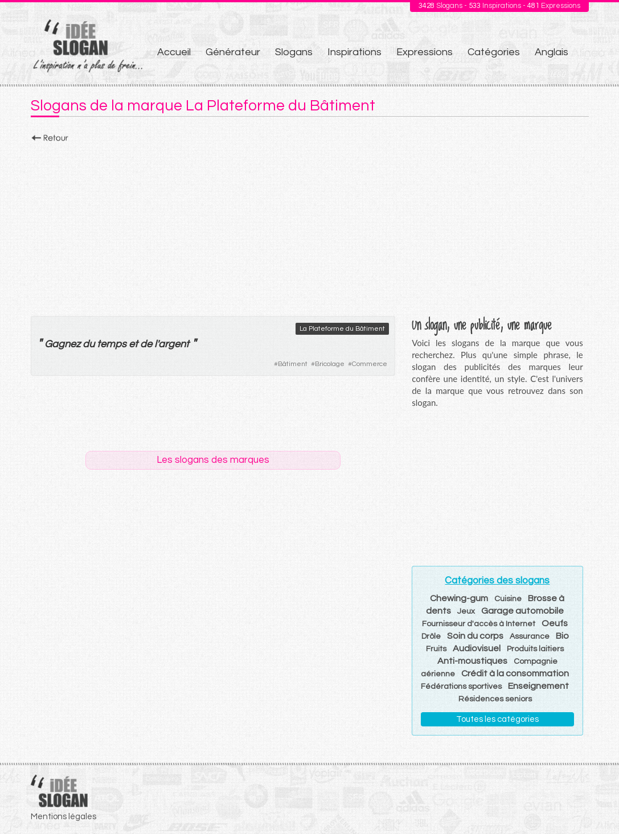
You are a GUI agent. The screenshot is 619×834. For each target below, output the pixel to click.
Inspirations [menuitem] (354, 52)
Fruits (436, 649)
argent (173, 344)
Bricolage (330, 364)
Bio (562, 635)
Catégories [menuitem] (494, 52)
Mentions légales (63, 816)
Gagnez (62, 344)
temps (111, 344)
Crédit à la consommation (515, 673)
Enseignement (538, 686)
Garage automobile (522, 610)
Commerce (369, 364)
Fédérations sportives (461, 687)
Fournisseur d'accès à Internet (478, 624)
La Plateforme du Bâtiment (342, 328)
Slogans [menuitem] (294, 52)
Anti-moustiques (472, 660)
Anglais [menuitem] (551, 52)
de (146, 344)
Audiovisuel (477, 648)
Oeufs (555, 623)
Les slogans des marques (213, 460)
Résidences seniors (495, 699)
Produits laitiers (535, 649)
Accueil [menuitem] (174, 52)
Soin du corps (475, 635)
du (89, 344)
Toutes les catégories (497, 719)
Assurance (530, 636)
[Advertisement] (310, 226)
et (133, 344)
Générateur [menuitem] (233, 52)
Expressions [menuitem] (424, 52)
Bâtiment (293, 364)
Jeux (466, 611)
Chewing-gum (459, 598)
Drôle (431, 636)
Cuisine (508, 599)
